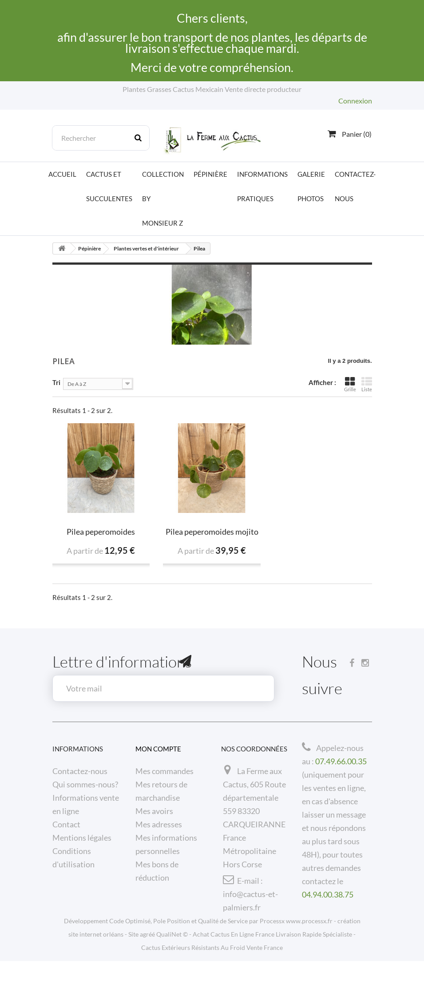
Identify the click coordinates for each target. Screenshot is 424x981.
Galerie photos (311, 186)
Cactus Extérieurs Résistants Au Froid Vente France (212, 967)
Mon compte (158, 749)
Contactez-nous (355, 186)
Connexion (355, 100)
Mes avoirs (154, 811)
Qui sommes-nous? (85, 784)
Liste (366, 384)
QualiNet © (172, 954)
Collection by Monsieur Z (163, 198)
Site (133, 954)
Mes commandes (164, 771)
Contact (66, 824)
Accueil (62, 174)
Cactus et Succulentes (109, 186)
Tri (56, 382)
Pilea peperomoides (101, 531)
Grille (350, 384)
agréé (147, 954)
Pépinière (210, 174)
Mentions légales (81, 837)
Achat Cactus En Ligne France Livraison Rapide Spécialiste (272, 954)
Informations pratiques (262, 186)
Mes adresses (158, 824)
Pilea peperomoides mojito (212, 531)
